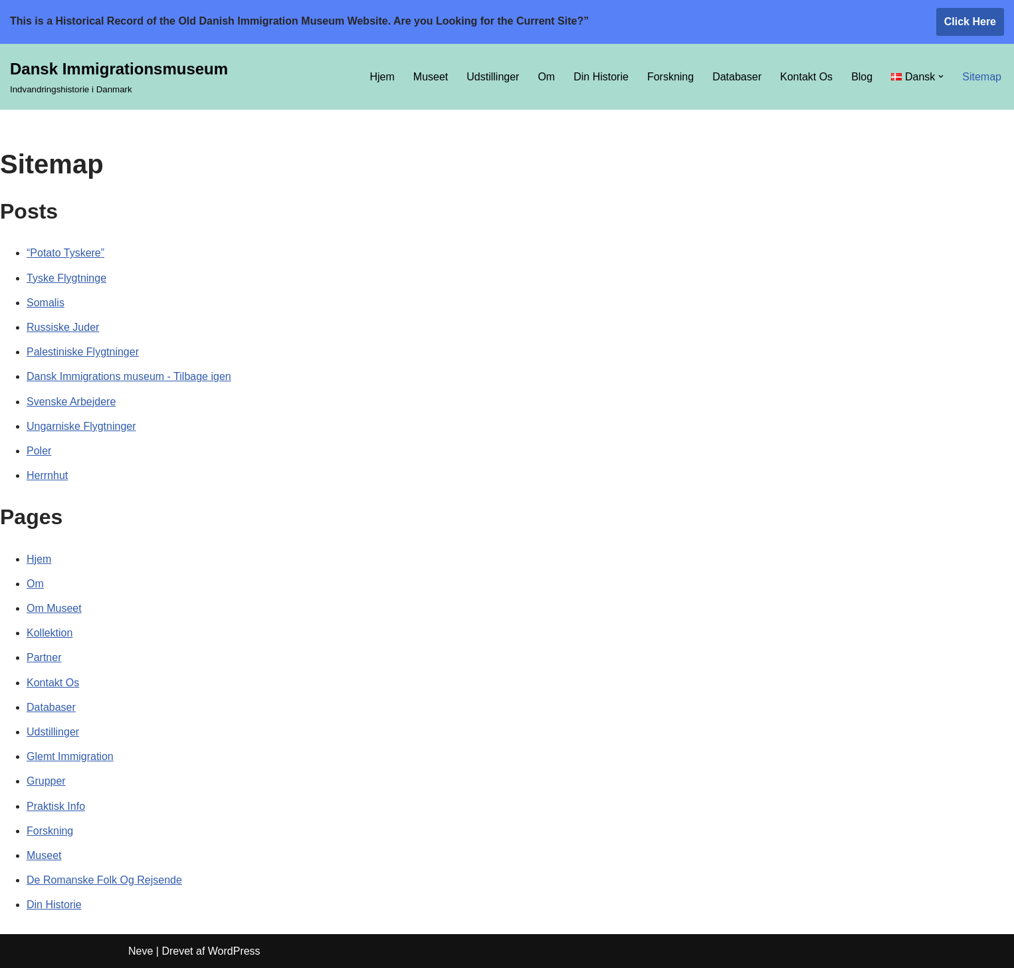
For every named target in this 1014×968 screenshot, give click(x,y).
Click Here (970, 21)
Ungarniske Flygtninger (81, 426)
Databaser (736, 76)
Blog (861, 76)
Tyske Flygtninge (66, 278)
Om (546, 76)
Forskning (670, 76)
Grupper (46, 781)
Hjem (381, 76)
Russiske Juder (63, 327)
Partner (44, 657)
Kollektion (49, 632)
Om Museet (54, 608)
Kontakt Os (806, 76)
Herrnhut (47, 475)
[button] (941, 76)
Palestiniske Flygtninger (83, 351)
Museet (430, 76)
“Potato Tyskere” (65, 252)
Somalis (45, 302)
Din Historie (601, 76)
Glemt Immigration (70, 756)
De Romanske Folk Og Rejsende (104, 880)
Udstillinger (492, 76)
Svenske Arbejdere (71, 401)
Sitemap (981, 76)
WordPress (234, 951)
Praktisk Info (56, 806)
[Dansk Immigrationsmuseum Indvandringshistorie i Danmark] (119, 77)
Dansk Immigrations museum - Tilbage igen (129, 376)
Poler (39, 450)
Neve (140, 951)
